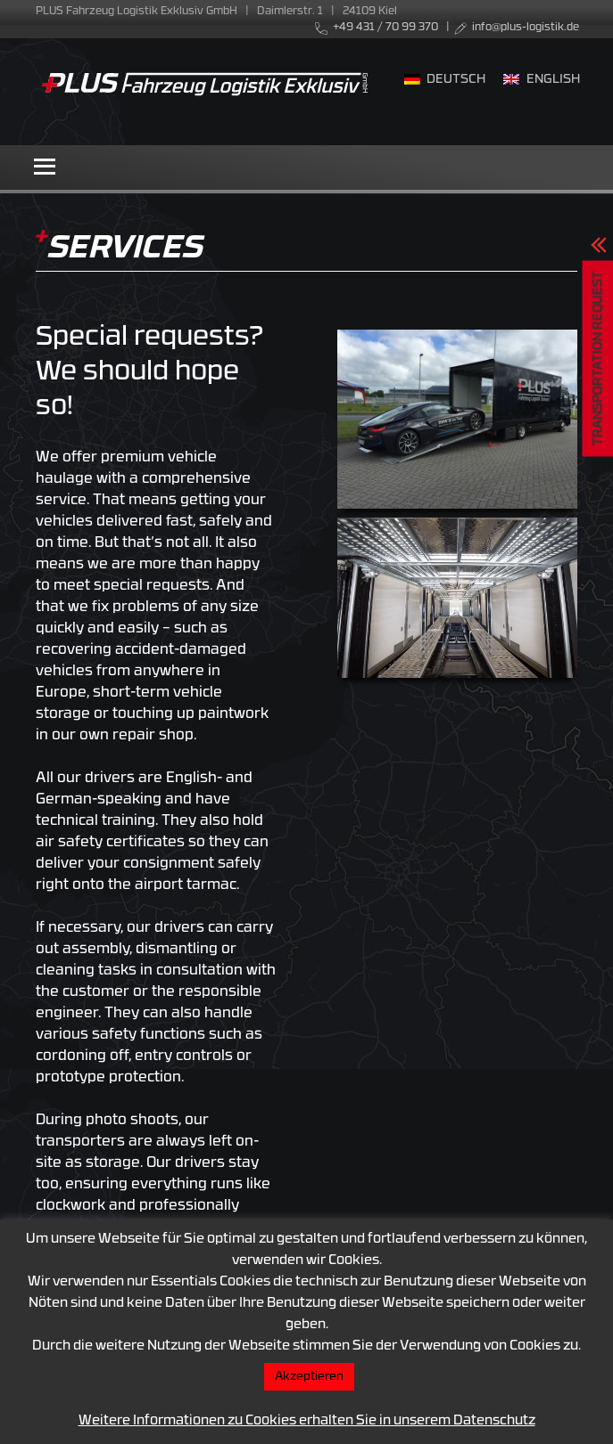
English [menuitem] (553, 79)
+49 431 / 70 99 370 (385, 27)
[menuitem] (445, 81)
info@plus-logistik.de (525, 27)
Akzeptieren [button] (309, 1377)
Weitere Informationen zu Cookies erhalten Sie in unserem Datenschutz (307, 1421)
